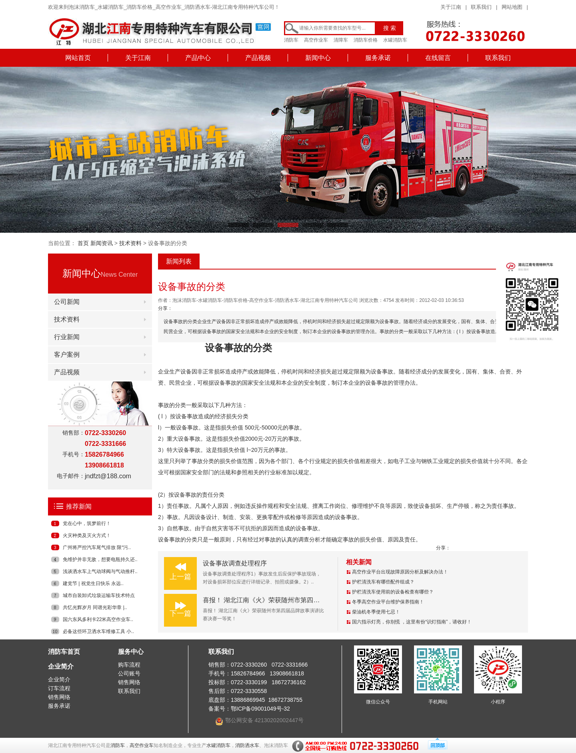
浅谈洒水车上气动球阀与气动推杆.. (100, 571)
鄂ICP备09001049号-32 (260, 708)
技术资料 (130, 243)
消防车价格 (366, 40)
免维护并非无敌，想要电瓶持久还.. (100, 559)
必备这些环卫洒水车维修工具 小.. (98, 631)
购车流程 (129, 664)
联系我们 (481, 7)
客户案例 (67, 354)
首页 (83, 243)
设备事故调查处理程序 (235, 563)
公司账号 (129, 673)
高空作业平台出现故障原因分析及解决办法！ (400, 572)
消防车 (291, 40)
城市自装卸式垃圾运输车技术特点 (99, 595)
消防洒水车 (247, 745)
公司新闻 (67, 301)
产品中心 (198, 57)
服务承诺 (378, 57)
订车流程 (59, 688)
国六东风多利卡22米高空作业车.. (98, 619)
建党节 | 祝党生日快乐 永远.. (93, 583)
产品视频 (258, 57)
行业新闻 (67, 337)
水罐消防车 (395, 40)
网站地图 (512, 7)
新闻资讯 (101, 243)
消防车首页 (64, 651)
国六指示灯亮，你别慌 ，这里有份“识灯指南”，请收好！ (412, 622)
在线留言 (438, 57)
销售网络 (59, 697)
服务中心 (131, 651)
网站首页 (78, 57)
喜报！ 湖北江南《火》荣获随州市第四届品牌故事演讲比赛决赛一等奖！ (306, 600)
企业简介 (61, 666)
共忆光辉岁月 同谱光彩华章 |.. (95, 607)
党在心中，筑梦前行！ (87, 523)
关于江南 (450, 7)
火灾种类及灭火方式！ (87, 535)
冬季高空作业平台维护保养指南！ (388, 602)
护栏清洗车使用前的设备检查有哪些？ (393, 592)
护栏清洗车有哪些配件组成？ (383, 582)
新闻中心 (318, 57)
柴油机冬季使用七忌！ (376, 612)
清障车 (341, 40)
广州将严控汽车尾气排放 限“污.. (97, 547)
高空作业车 (316, 40)
